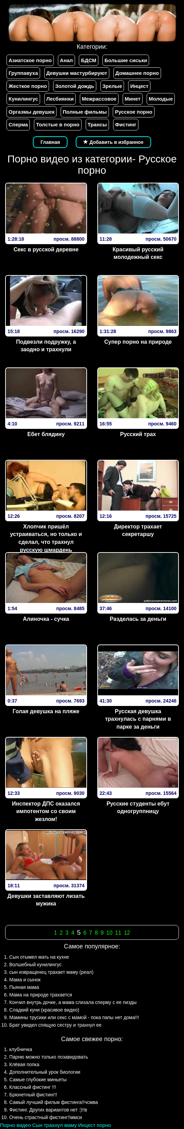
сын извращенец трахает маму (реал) (51, 972)
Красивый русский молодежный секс (138, 253)
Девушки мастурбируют (76, 73)
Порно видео (15, 1125)
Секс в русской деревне (45, 249)
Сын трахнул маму (54, 1125)
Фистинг (125, 124)
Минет (132, 99)
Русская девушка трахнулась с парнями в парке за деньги (138, 719)
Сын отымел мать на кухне (39, 957)
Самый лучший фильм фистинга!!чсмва (53, 1102)
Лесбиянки (60, 99)
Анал (66, 60)
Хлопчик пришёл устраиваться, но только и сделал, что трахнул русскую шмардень (46, 538)
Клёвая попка (24, 1064)
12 (127, 933)
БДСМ (88, 60)
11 (118, 933)
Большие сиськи (126, 60)
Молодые (161, 99)
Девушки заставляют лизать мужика (46, 900)
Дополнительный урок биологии (44, 1072)
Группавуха (23, 73)
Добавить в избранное (113, 142)
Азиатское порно (30, 60)
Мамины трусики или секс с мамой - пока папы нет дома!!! (74, 1017)
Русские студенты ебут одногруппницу (138, 807)
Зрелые (112, 86)
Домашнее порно (137, 73)
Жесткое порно (28, 86)
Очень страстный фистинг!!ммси (45, 1117)
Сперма (18, 124)
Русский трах (138, 434)
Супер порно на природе (138, 342)
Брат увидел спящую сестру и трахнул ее (55, 1025)
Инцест (139, 86)
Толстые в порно (57, 124)
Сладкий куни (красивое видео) (44, 1009)
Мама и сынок (24, 979)
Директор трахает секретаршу (138, 530)
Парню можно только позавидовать (48, 1056)
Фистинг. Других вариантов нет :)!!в (48, 1109)
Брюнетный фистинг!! (33, 1094)
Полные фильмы (85, 112)
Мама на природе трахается (40, 994)
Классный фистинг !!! (32, 1087)
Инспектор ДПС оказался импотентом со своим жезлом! (46, 811)
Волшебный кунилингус (35, 964)
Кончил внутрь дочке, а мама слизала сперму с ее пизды (73, 1002)
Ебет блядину (46, 434)
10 (109, 933)
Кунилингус (23, 99)
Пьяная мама (24, 987)
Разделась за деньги (138, 619)
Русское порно (133, 112)
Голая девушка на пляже (46, 711)
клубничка (20, 1049)
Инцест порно (94, 1125)
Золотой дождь (74, 86)
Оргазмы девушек (31, 112)
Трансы (97, 124)
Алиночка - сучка (46, 619)
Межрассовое (99, 99)
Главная (50, 142)
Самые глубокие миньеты (37, 1079)
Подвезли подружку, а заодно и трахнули (46, 346)
